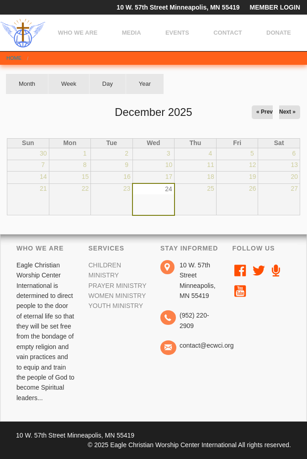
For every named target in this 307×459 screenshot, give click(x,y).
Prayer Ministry (117, 285)
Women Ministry (117, 295)
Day (107, 83)
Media (131, 32)
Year (145, 83)
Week (68, 83)
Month (33, 87)
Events (177, 32)
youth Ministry (115, 305)
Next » (287, 112)
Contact (227, 32)
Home (13, 58)
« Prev (264, 112)
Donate (278, 32)
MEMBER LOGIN (275, 7)
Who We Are (78, 32)
